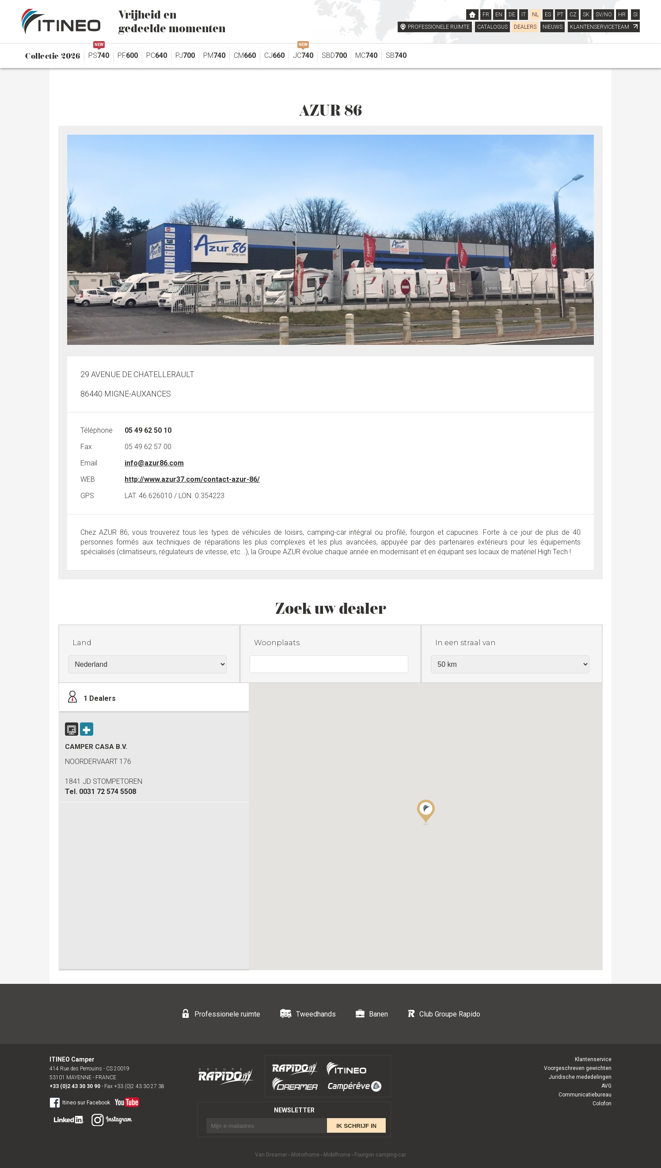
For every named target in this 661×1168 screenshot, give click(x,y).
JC (303, 53)
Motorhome (305, 1155)
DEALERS (525, 27)
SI (635, 14)
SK (586, 14)
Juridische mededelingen (580, 1077)
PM (214, 55)
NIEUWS (552, 27)
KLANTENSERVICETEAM (604, 27)
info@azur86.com (154, 463)
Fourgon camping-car (380, 1155)
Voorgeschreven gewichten (578, 1068)
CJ (274, 55)
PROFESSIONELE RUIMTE (439, 27)
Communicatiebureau (585, 1095)
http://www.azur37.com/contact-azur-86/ (192, 479)
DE (512, 14)
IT (523, 14)
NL (535, 14)
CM (245, 55)
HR (622, 14)
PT (560, 14)
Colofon (602, 1103)
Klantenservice (593, 1059)
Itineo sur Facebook (79, 1102)
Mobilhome (336, 1155)
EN (498, 14)
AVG (606, 1086)
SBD (334, 55)
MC (366, 55)
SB (396, 55)
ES (548, 14)
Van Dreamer (271, 1155)
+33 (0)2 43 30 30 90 (74, 1086)
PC (156, 55)
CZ (573, 14)
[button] (426, 812)
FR (485, 14)
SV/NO (604, 14)
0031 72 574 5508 (107, 791)
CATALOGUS (492, 27)
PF (128, 55)
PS (98, 53)
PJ (185, 55)
